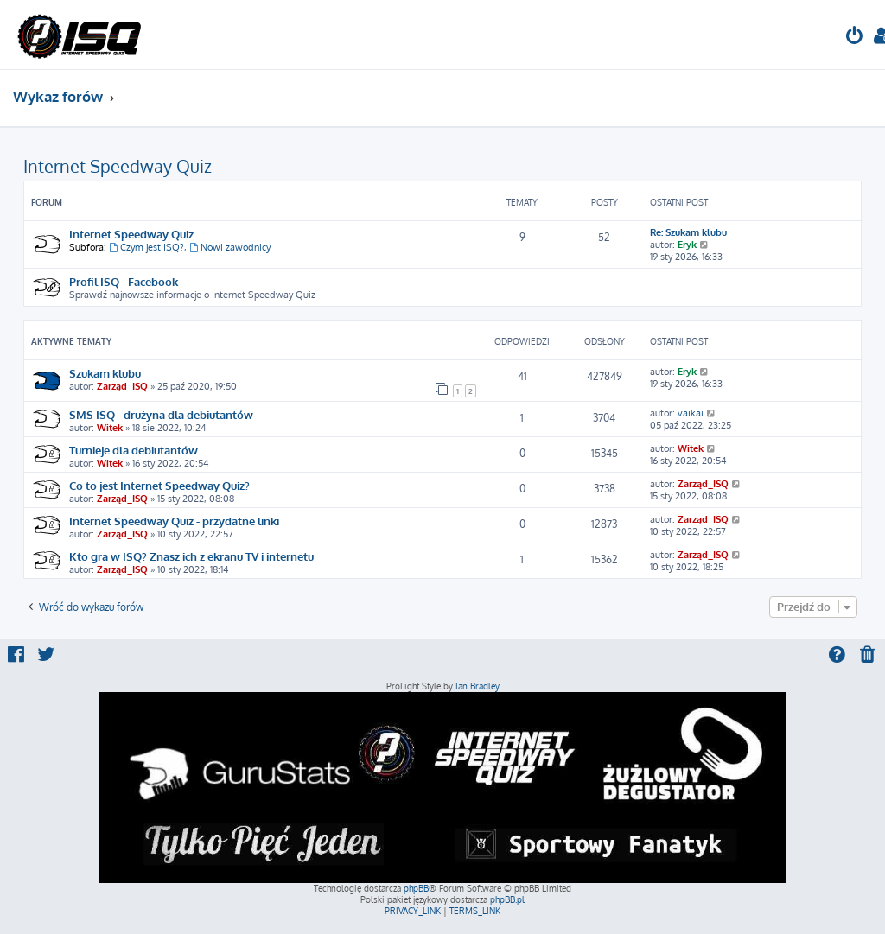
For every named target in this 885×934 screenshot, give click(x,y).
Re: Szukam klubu (688, 232)
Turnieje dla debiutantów (133, 449)
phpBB (416, 888)
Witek (110, 428)
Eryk (687, 244)
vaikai (691, 413)
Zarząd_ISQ (122, 386)
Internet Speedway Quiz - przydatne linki (174, 520)
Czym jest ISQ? (146, 247)
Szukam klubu (105, 372)
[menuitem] (855, 37)
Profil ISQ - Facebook (123, 281)
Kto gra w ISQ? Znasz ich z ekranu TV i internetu (191, 556)
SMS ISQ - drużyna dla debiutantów (161, 414)
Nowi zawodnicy (230, 247)
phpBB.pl (507, 899)
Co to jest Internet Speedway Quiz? (159, 485)
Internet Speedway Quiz (117, 166)
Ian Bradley (477, 686)
